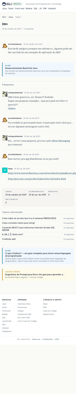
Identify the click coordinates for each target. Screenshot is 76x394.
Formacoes (22, 307)
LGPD (57, 339)
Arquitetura (6, 331)
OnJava (11, 108)
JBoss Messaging (61, 140)
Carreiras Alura (24, 304)
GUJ (4, 17)
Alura (45, 304)
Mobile (29, 8)
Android (52, 8)
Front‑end (19, 8)
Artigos (21, 311)
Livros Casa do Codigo (27, 321)
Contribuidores (47, 339)
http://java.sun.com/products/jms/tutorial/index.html (37, 178)
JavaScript (6, 321)
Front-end (6, 311)
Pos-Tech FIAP (24, 317)
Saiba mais (36, 339)
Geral (10, 8)
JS (40, 8)
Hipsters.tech (48, 314)
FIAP (45, 307)
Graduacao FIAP (24, 314)
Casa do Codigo (50, 311)
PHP (45, 8)
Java (4, 8)
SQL (36, 8)
